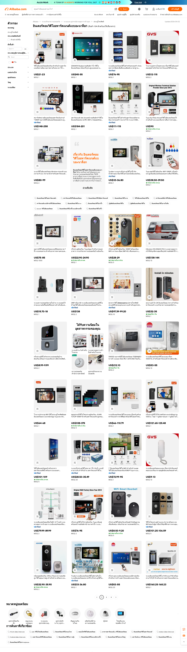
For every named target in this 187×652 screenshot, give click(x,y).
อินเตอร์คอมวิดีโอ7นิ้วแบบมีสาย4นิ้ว (69, 209)
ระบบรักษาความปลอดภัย (51, 22)
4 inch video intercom (16, 632)
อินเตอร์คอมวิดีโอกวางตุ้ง (65, 637)
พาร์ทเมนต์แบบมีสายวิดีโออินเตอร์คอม (47, 203)
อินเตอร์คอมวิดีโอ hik (120, 198)
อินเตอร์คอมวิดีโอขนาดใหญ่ (115, 637)
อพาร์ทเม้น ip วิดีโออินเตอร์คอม (141, 637)
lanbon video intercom (165, 632)
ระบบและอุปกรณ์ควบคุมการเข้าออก (77, 22)
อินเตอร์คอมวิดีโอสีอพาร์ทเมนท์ (97, 198)
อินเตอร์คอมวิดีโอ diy (164, 637)
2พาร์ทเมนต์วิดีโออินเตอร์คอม (71, 198)
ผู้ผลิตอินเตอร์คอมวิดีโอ (115, 203)
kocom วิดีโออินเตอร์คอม (43, 209)
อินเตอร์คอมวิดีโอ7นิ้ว (94, 209)
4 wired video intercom (17, 637)
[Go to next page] (116, 597)
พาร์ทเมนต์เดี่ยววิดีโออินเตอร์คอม (165, 198)
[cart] (147, 9)
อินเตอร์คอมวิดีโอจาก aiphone (18, 642)
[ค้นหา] (123, 9)
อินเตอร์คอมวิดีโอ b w (73, 203)
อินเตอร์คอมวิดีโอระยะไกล (62, 632)
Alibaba (35, 22)
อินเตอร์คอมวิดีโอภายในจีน (159, 203)
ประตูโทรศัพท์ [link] (99, 22)
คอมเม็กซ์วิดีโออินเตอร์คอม (85, 632)
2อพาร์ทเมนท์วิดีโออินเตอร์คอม (41, 637)
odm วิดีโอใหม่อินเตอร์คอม (38, 632)
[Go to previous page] (97, 597)
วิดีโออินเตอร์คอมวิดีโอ (140, 198)
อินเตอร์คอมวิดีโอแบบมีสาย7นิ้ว (90, 637)
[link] (184, 629)
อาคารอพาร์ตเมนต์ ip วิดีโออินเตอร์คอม (113, 632)
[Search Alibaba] (73, 9)
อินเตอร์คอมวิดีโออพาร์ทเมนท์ (141, 632)
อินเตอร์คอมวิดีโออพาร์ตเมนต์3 (45, 198)
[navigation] (18, 309)
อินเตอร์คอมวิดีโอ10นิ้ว (94, 203)
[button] (115, 9)
